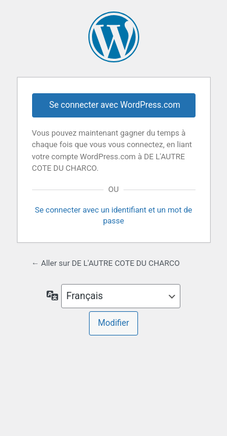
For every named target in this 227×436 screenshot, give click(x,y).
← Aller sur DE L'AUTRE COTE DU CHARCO (105, 263)
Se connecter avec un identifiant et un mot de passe (113, 215)
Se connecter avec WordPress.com (114, 105)
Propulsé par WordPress (113, 37)
